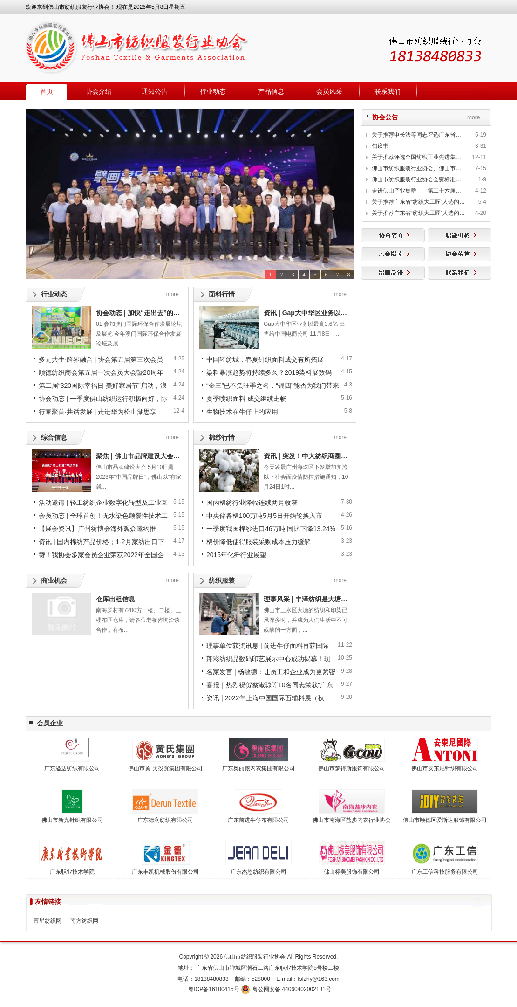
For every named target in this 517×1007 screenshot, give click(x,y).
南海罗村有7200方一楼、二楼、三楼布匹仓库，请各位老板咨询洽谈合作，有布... (138, 620)
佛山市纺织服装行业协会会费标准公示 (418, 179)
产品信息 (271, 91)
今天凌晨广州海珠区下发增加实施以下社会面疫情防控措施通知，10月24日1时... (306, 477)
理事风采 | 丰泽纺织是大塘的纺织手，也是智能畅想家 (341, 599)
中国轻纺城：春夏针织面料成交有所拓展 (265, 359)
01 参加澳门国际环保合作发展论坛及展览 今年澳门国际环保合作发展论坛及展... (139, 334)
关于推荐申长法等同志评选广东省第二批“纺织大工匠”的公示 (418, 134)
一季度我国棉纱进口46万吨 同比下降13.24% (270, 528)
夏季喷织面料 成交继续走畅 (246, 398)
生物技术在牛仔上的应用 (242, 411)
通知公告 (155, 91)
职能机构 (459, 235)
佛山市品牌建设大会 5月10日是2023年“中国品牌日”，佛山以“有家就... (138, 477)
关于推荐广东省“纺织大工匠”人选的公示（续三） (418, 202)
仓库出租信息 (115, 599)
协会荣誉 (459, 254)
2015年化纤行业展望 (236, 555)
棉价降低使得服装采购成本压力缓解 (258, 541)
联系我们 (387, 91)
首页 (46, 91)
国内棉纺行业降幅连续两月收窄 (252, 502)
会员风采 (329, 91)
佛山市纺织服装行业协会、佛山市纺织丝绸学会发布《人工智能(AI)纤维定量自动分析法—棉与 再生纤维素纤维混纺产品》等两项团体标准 (418, 168)
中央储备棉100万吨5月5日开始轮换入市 (264, 515)
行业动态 (213, 91)
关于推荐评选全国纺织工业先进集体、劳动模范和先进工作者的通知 (418, 157)
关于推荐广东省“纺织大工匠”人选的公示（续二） (418, 213)
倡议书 (380, 146)
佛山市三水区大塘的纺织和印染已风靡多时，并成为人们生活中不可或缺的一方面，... (305, 620)
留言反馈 (393, 273)
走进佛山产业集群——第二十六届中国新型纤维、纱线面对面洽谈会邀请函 (418, 190)
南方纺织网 (84, 920)
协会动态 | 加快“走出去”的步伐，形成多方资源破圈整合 (177, 313)
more (473, 117)
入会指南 (393, 254)
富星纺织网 (47, 920)
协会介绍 (99, 91)
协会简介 (393, 235)
